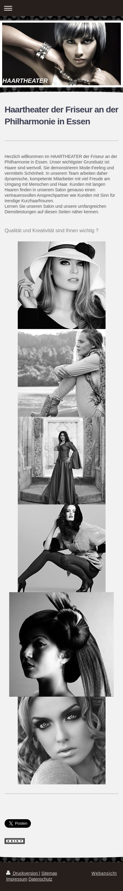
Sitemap (49, 873)
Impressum (16, 879)
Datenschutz (40, 879)
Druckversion (22, 873)
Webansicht (104, 873)
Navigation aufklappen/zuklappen (61, 8)
